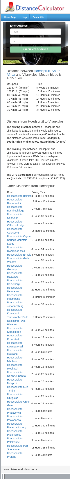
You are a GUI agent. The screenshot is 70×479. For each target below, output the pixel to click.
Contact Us (38, 17)
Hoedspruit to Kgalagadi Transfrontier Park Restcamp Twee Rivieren (17, 317)
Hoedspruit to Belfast (19, 195)
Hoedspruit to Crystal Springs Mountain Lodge (19, 240)
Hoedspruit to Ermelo (19, 254)
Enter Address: (19, 25)
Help (24, 17)
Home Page (10, 17)
